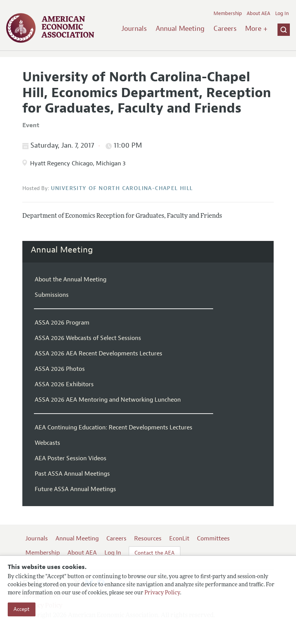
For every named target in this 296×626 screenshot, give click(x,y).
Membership (228, 13)
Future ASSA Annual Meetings (75, 489)
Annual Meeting (180, 28)
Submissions (52, 295)
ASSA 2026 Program (62, 322)
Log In (282, 13)
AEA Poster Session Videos (70, 458)
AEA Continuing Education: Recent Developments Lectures (113, 427)
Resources (147, 538)
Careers (225, 28)
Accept (21, 609)
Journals (134, 28)
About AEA (258, 13)
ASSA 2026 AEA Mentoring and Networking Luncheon (108, 400)
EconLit (179, 538)
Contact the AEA (155, 553)
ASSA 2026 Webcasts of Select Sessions (88, 338)
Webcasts (47, 443)
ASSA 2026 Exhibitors (64, 384)
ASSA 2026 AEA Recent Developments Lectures (98, 353)
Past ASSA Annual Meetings (72, 474)
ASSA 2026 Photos (60, 369)
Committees (213, 538)
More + (256, 28)
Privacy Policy (162, 593)
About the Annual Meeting (70, 279)
